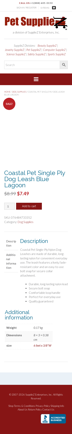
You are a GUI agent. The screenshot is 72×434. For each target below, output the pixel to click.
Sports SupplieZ (57, 54)
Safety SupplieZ (37, 54)
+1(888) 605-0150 (41, 3)
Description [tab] (11, 243)
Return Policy (35, 409)
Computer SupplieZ (54, 49)
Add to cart (29, 206)
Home (7, 91)
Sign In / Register (26, 7)
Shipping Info (57, 406)
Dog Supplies (19, 91)
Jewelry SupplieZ (14, 49)
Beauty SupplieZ (47, 45)
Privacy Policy (43, 406)
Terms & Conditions (24, 406)
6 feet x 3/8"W (42, 345)
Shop (10, 406)
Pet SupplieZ (33, 49)
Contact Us (48, 409)
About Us (22, 409)
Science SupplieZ (16, 54)
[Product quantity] (9, 206)
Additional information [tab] (11, 261)
